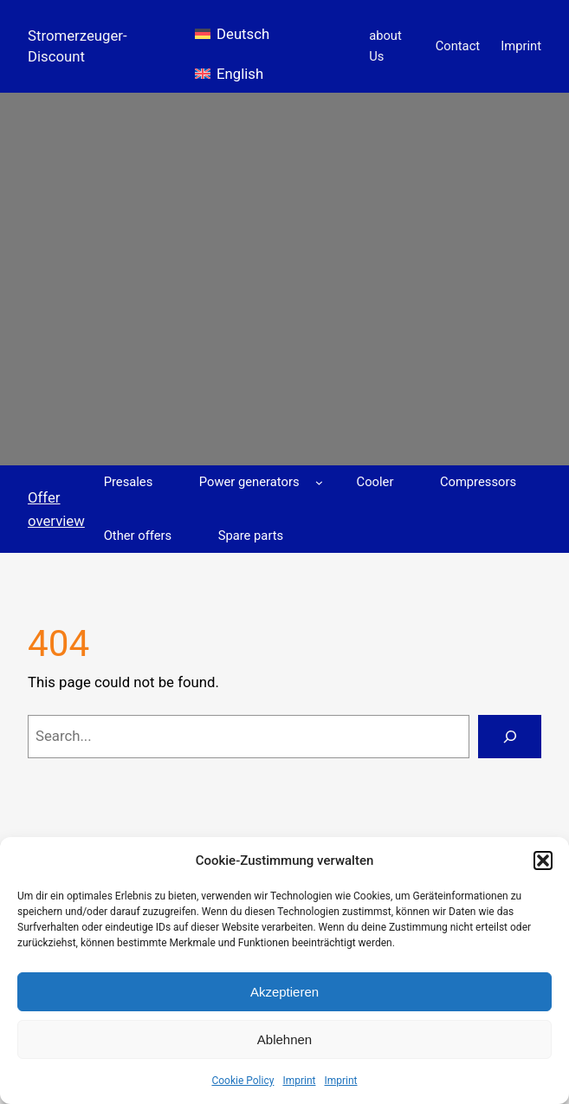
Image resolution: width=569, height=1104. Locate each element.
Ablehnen (284, 1039)
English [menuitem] (240, 73)
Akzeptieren (284, 991)
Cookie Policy (242, 1081)
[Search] (509, 736)
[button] (543, 860)
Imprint (298, 1081)
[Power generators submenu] (319, 482)
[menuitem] (232, 27)
